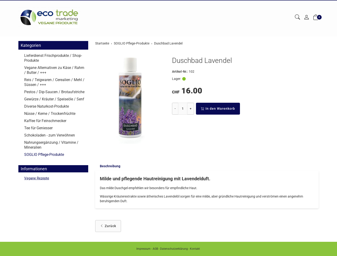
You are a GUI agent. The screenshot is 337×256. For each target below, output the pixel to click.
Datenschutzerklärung (174, 248)
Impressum (143, 248)
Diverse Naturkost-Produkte (46, 106)
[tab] (107, 166)
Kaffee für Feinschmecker (45, 121)
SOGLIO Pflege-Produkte (44, 154)
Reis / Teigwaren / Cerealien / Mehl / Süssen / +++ (54, 82)
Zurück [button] (108, 226)
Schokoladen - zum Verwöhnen (49, 135)
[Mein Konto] (306, 17)
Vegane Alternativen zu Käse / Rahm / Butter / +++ (54, 70)
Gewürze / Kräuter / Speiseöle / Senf (54, 99)
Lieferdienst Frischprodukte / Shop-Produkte (53, 58)
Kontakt (195, 248)
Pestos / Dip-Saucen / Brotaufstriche (54, 92)
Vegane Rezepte (37, 178)
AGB (155, 248)
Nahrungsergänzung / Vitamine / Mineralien (51, 145)
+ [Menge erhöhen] (191, 108)
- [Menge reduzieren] (175, 108)
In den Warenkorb (218, 108)
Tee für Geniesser (38, 128)
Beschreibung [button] (110, 166)
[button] (297, 17)
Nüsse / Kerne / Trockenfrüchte (49, 113)
